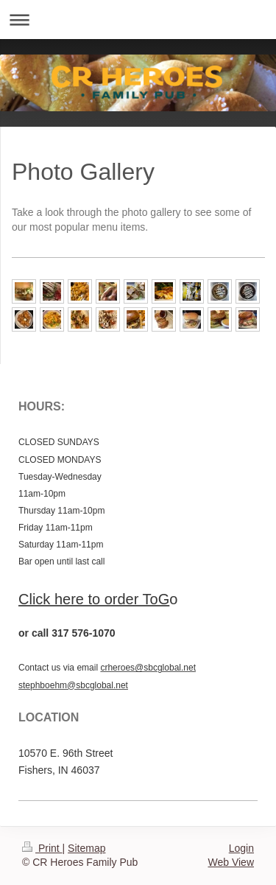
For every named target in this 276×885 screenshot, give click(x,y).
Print (42, 848)
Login (241, 848)
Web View (231, 862)
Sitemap (86, 848)
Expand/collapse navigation (138, 19)
